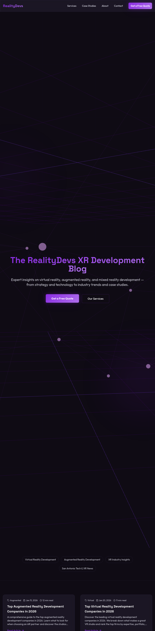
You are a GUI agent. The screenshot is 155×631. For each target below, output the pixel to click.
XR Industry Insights (119, 559)
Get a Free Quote (140, 5)
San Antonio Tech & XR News (77, 568)
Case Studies (89, 5)
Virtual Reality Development (40, 559)
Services (71, 5)
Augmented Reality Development (82, 559)
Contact (118, 5)
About (105, 5)
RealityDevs (13, 6)
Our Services (96, 298)
